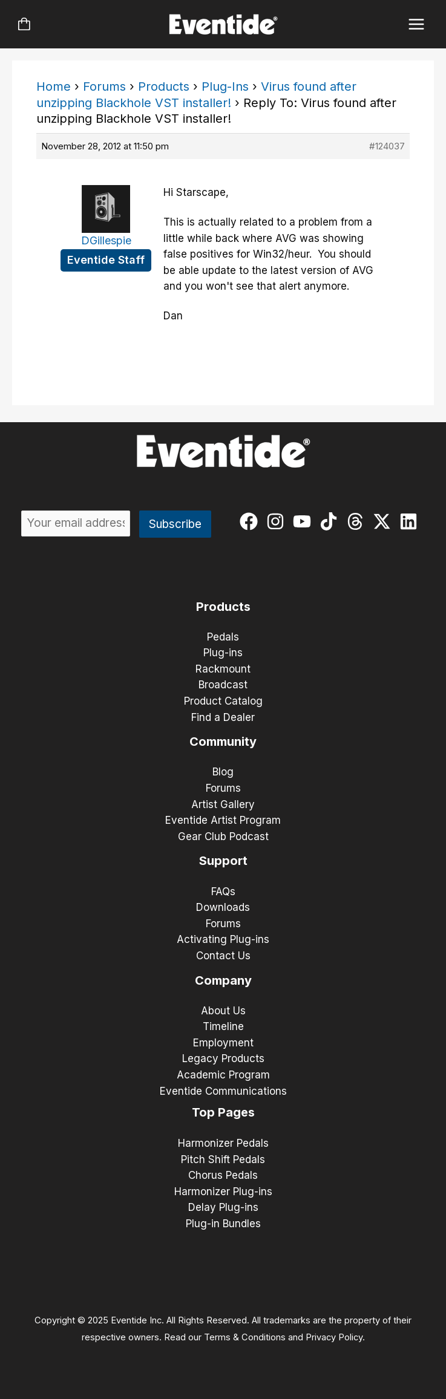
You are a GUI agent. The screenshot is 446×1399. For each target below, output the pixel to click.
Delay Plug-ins (223, 1207)
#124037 (387, 146)
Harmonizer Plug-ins (223, 1191)
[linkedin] (411, 521)
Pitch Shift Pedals (223, 1159)
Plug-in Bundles (223, 1224)
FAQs (223, 891)
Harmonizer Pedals (223, 1143)
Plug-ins (223, 653)
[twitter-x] (384, 521)
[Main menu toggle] (417, 24)
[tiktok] (331, 521)
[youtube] (304, 521)
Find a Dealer (223, 717)
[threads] (358, 521)
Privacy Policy (334, 1337)
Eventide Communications (223, 1091)
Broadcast (223, 685)
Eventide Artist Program (223, 820)
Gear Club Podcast (223, 836)
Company (223, 980)
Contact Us (223, 956)
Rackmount (223, 669)
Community (223, 741)
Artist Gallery (223, 804)
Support (223, 860)
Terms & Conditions (245, 1337)
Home (53, 86)
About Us (223, 1011)
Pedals (223, 637)
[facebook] (251, 521)
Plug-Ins (225, 86)
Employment (223, 1043)
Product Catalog (223, 701)
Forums (104, 86)
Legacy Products (223, 1058)
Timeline (223, 1026)
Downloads (223, 907)
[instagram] (278, 521)
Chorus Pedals (223, 1175)
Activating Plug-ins (223, 939)
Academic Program (223, 1075)
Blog (223, 772)
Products (163, 86)
